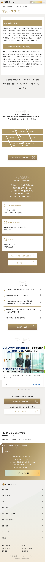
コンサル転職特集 (20, 412)
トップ (3, 6)
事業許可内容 (13, 556)
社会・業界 (22, 88)
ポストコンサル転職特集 (20, 401)
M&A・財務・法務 (9, 84)
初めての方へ (21, 263)
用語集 (8, 6)
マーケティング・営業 (31, 80)
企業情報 (4, 551)
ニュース (25, 545)
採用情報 (25, 551)
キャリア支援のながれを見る (21, 157)
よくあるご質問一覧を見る (21, 327)
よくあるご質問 (27, 548)
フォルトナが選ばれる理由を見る (21, 256)
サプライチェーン (36, 84)
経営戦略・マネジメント (14, 80)
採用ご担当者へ (6, 545)
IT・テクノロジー (15, 6)
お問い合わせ (6, 548)
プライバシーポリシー (28, 556)
